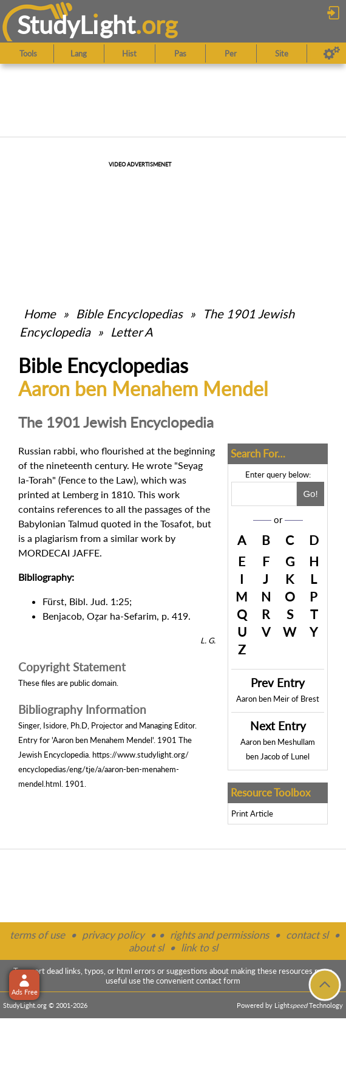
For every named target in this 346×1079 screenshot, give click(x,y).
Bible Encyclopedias (129, 313)
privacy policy (113, 934)
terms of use (37, 934)
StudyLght (76, 24)
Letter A (131, 331)
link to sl (199, 947)
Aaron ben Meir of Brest (277, 699)
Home (40, 313)
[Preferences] (332, 53)
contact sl (307, 934)
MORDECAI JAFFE (59, 552)
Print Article (252, 813)
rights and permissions (219, 934)
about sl (146, 947)
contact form (218, 980)
